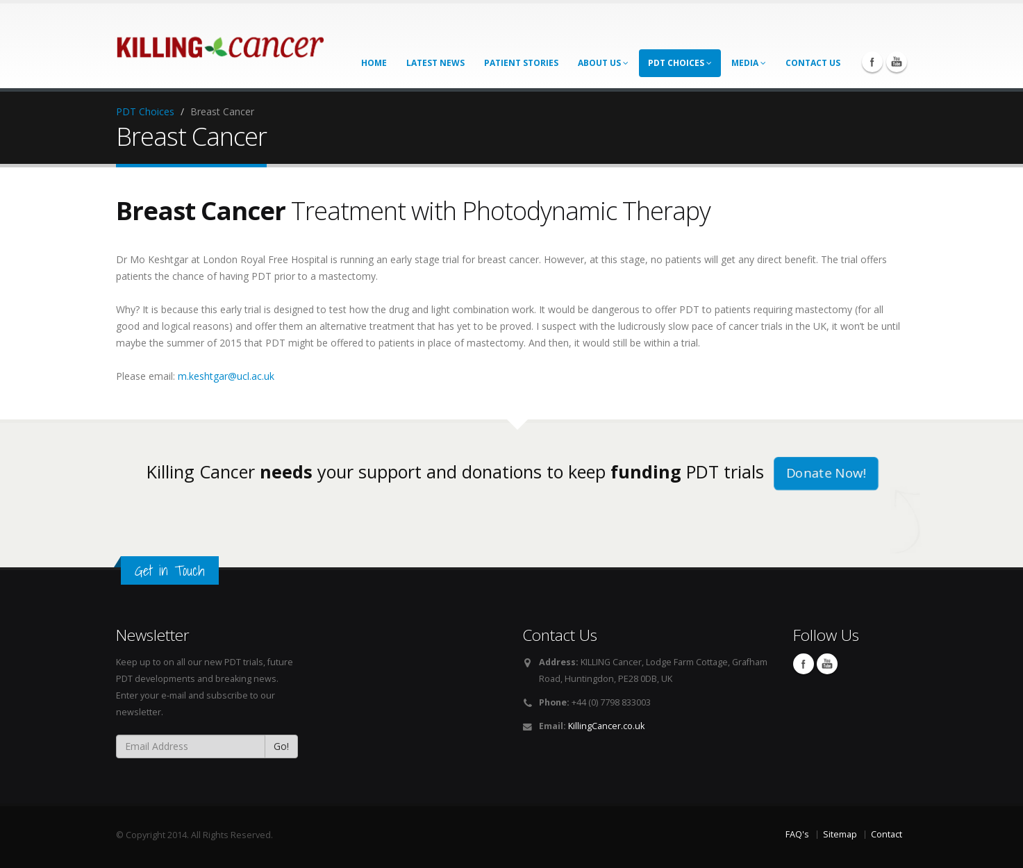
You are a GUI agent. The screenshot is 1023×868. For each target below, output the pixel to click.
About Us (603, 63)
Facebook (872, 61)
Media (748, 63)
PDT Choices (680, 63)
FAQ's (797, 834)
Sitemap (840, 834)
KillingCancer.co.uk (606, 726)
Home (374, 63)
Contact (886, 834)
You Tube (896, 61)
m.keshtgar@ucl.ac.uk (226, 376)
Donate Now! (826, 473)
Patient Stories (521, 63)
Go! (281, 746)
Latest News (435, 63)
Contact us (812, 63)
